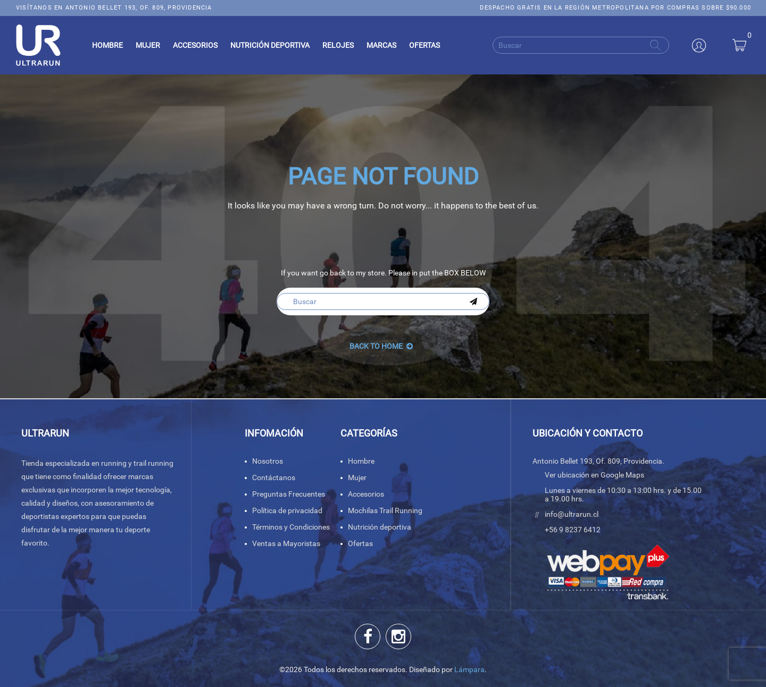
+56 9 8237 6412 (573, 529)
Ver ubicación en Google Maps (594, 475)
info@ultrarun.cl (571, 514)
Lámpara (469, 669)
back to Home (381, 346)
